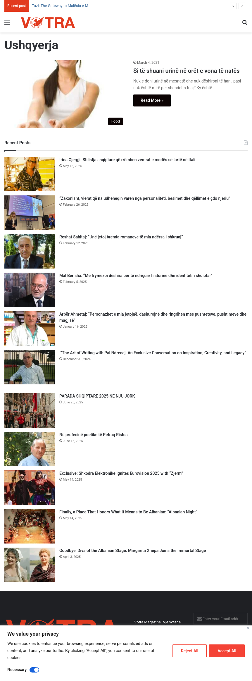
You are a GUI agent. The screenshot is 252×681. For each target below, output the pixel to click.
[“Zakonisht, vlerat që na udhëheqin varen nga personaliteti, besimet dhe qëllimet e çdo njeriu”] (29, 212)
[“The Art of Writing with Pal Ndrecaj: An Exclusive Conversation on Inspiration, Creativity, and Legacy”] (29, 367)
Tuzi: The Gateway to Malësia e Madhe (64, 6)
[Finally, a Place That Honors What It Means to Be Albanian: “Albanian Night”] (29, 526)
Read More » (152, 100)
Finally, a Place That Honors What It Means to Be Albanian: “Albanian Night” (128, 512)
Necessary (17, 669)
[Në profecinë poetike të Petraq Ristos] (29, 449)
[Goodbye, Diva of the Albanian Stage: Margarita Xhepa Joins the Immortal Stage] (29, 565)
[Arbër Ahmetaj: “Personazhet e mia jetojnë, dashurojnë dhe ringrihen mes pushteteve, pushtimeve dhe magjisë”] (29, 328)
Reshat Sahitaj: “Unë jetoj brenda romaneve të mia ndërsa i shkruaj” (121, 237)
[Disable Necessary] (34, 670)
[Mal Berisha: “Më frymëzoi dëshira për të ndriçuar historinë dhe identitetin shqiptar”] (29, 290)
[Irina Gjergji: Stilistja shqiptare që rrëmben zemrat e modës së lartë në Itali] (29, 174)
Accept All (227, 651)
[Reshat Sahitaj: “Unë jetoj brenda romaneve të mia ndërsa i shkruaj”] (29, 251)
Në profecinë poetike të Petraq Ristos (93, 434)
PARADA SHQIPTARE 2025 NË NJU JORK (97, 396)
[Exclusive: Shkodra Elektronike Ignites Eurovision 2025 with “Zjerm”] (29, 487)
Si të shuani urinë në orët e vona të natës (186, 70)
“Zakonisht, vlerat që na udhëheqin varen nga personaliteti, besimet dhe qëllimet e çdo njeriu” (144, 198)
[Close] (248, 628)
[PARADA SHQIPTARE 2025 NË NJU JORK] (29, 410)
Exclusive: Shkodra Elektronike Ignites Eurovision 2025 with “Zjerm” (121, 473)
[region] (126, 653)
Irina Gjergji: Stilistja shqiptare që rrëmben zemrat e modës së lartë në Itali (127, 159)
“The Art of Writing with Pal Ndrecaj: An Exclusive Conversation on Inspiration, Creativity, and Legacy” (152, 352)
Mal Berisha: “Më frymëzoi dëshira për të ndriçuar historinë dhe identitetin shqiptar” (136, 275)
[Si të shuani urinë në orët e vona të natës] (65, 94)
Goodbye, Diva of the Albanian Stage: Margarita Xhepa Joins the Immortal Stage (132, 550)
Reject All (189, 651)
